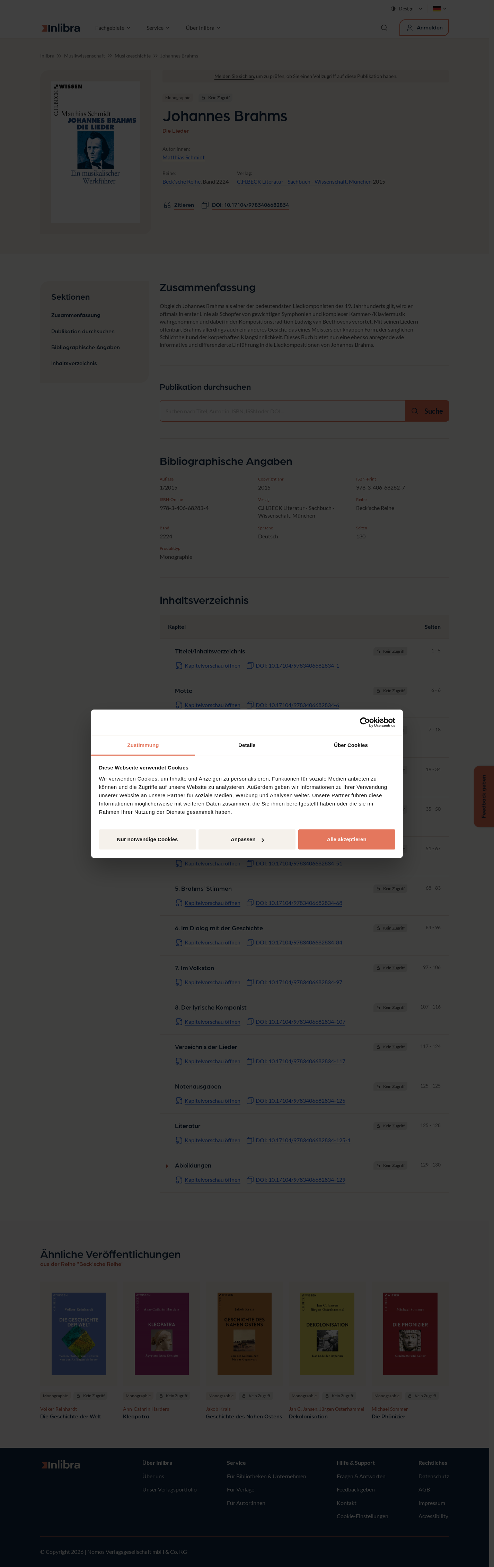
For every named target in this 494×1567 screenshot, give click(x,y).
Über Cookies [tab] (351, 745)
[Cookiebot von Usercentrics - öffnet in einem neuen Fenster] (365, 722)
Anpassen (247, 839)
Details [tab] (247, 745)
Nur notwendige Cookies (147, 839)
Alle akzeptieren (346, 839)
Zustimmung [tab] (143, 745)
